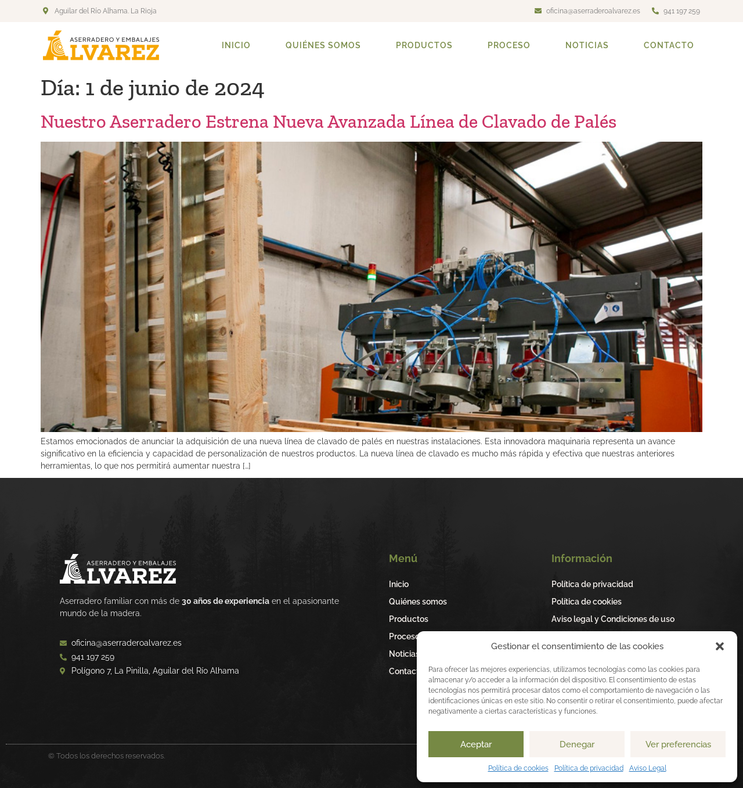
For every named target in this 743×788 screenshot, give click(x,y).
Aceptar (476, 744)
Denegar (577, 744)
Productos (424, 45)
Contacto (669, 45)
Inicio (236, 45)
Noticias (587, 45)
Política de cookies (518, 768)
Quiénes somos (323, 45)
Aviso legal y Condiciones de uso (613, 619)
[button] (720, 646)
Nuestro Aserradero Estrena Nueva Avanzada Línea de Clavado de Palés (328, 121)
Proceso (509, 45)
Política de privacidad (588, 768)
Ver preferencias (678, 744)
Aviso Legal (647, 768)
